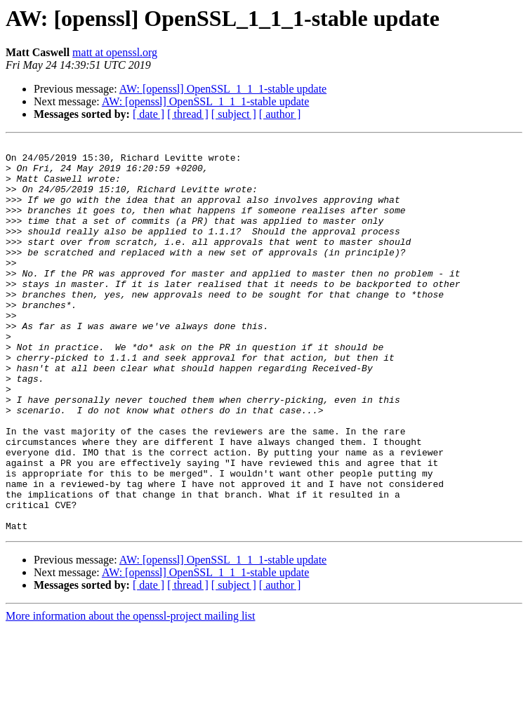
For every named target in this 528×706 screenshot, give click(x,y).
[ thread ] (188, 114)
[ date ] (148, 114)
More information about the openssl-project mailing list (130, 694)
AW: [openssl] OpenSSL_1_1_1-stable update (222, 89)
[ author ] (280, 114)
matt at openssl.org (114, 52)
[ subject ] (233, 114)
